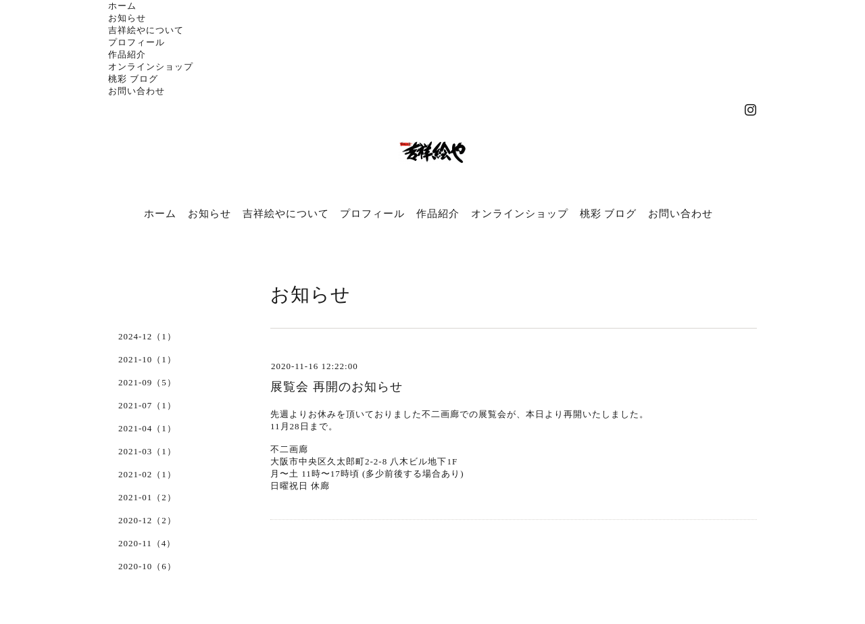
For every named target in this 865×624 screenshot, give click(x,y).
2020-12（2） (147, 520)
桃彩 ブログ (133, 79)
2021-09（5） (147, 382)
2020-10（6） (147, 566)
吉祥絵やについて (146, 30)
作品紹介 (127, 54)
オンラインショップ (150, 67)
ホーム (122, 6)
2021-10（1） (147, 359)
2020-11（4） (147, 543)
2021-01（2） (147, 497)
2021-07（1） (147, 405)
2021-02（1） (147, 474)
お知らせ (127, 18)
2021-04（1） (147, 428)
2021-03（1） (147, 451)
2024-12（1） (147, 336)
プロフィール (136, 42)
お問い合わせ (136, 91)
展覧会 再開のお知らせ (336, 386)
